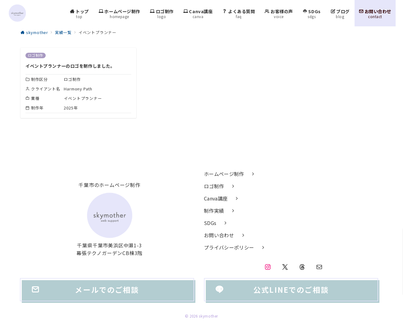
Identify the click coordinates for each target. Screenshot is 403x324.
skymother (208, 316)
